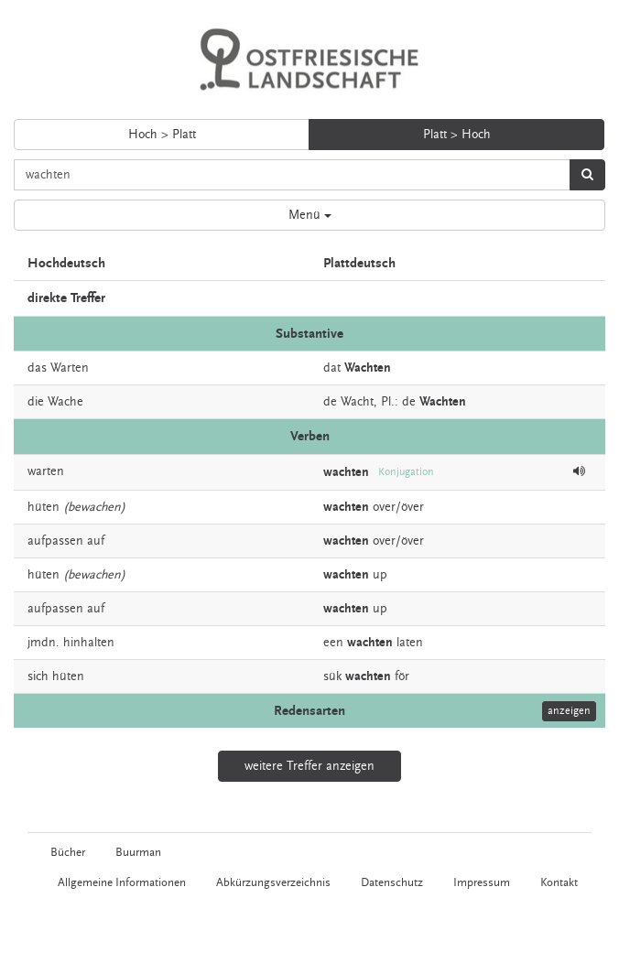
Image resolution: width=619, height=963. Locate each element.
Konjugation (406, 472)
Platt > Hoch (457, 134)
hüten (43, 507)
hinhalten (88, 642)
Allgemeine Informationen (122, 882)
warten (45, 471)
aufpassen (55, 541)
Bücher (67, 852)
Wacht (357, 402)
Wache (65, 402)
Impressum (481, 882)
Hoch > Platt (162, 134)
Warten (69, 368)
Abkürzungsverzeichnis (273, 882)
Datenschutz (392, 882)
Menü (309, 215)
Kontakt (559, 882)
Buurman (138, 852)
